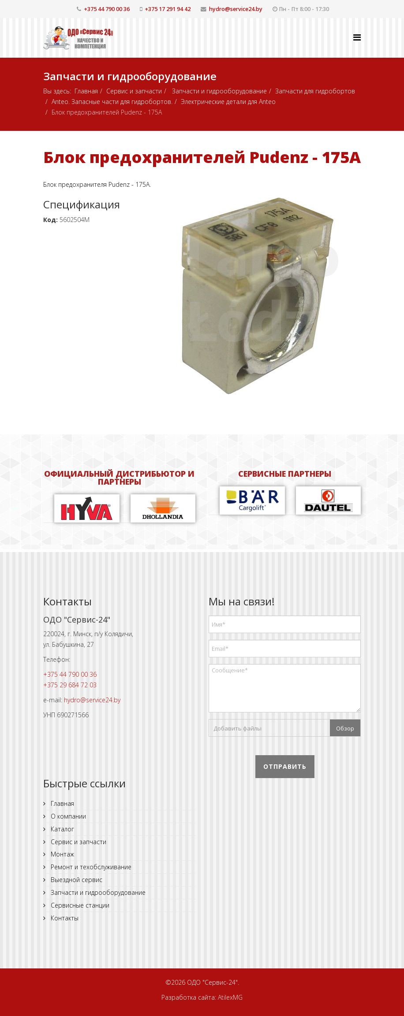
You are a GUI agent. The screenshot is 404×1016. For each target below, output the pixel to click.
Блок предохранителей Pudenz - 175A (202, 157)
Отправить (285, 766)
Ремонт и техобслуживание (90, 867)
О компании (67, 816)
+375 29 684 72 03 (70, 685)
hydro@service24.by (235, 9)
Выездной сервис (75, 879)
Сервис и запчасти (134, 91)
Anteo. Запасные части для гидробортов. (112, 101)
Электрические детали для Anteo (228, 101)
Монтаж (61, 854)
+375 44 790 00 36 (107, 9)
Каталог (61, 829)
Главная (86, 91)
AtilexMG (230, 997)
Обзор (345, 728)
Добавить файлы (237, 728)
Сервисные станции (79, 905)
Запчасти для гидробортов (315, 91)
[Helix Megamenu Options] (357, 37)
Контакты (64, 918)
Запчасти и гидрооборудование (218, 91)
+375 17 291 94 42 (168, 9)
